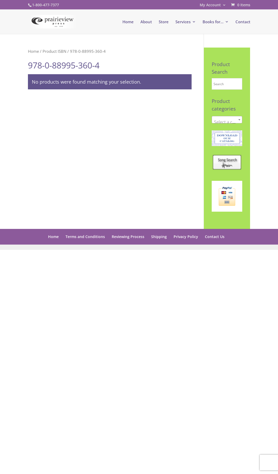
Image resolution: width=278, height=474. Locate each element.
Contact (242, 22)
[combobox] (227, 119)
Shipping (159, 236)
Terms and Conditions (85, 236)
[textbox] (227, 122)
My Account (210, 5)
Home (128, 22)
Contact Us (214, 236)
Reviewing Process (128, 236)
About (146, 22)
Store (164, 22)
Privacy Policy (186, 236)
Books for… (213, 22)
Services (183, 22)
